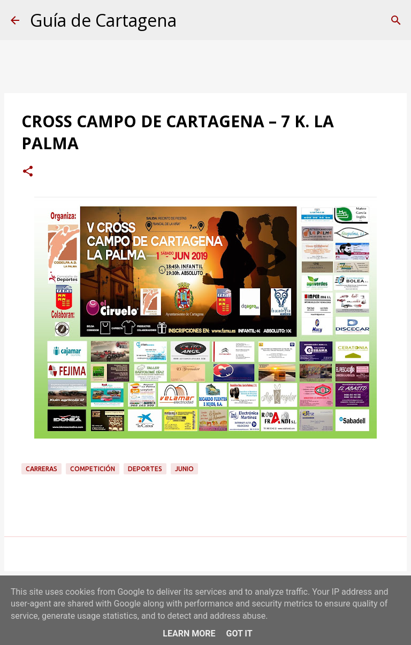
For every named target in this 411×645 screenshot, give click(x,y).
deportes (145, 468)
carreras (41, 468)
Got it (239, 633)
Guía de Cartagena (103, 20)
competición (92, 468)
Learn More (189, 633)
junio (184, 468)
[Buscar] (396, 20)
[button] (27, 172)
